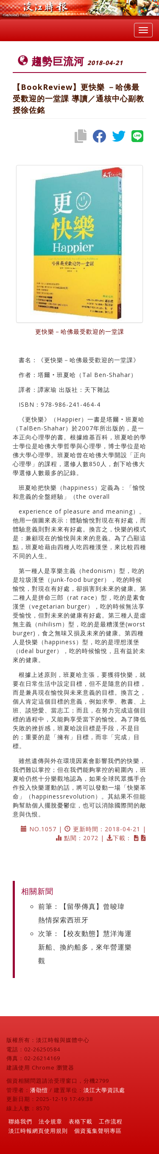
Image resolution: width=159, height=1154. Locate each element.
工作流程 (111, 1121)
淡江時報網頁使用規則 (38, 1130)
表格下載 (80, 1121)
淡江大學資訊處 (104, 1090)
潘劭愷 (39, 1090)
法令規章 (50, 1121)
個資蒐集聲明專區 (98, 1130)
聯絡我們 (20, 1121)
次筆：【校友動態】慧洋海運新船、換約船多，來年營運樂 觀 (85, 947)
